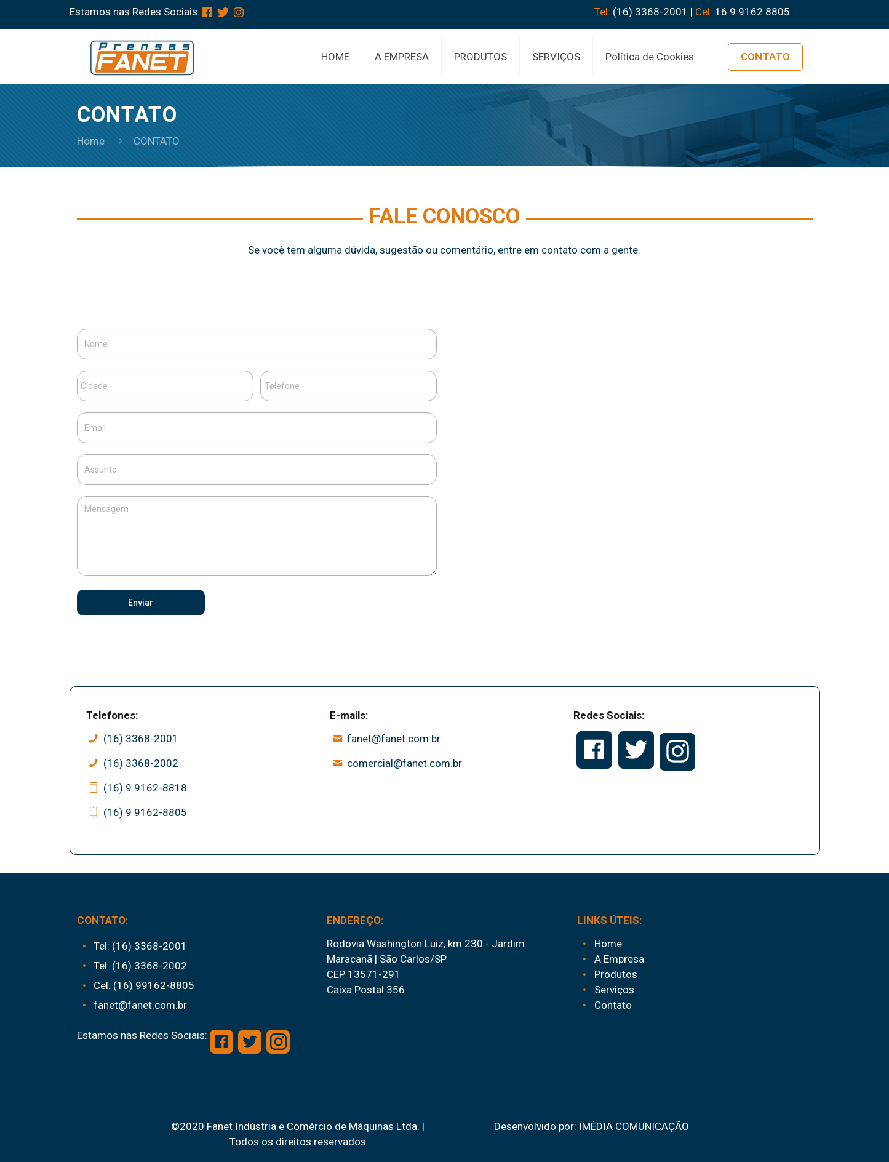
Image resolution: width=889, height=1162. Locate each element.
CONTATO (765, 56)
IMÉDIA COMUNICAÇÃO (634, 1126)
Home (91, 141)
